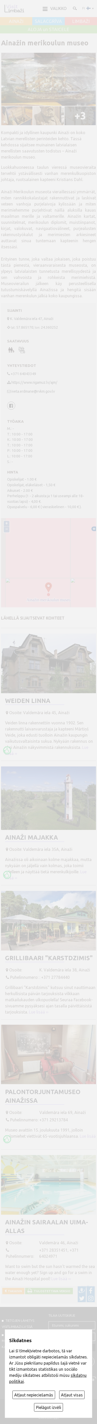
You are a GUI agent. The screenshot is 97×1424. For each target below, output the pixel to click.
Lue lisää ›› (38, 1012)
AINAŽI (16, 21)
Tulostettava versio (51, 1291)
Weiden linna (27, 700)
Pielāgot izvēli (48, 1407)
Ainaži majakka (31, 837)
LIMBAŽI (81, 21)
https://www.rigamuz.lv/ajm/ (34, 382)
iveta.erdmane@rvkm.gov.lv (33, 391)
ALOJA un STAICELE (48, 29)
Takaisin (14, 1291)
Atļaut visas (72, 1395)
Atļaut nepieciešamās (33, 1395)
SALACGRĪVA (48, 21)
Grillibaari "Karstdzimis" (49, 958)
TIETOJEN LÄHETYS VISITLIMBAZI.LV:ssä (18, 1323)
